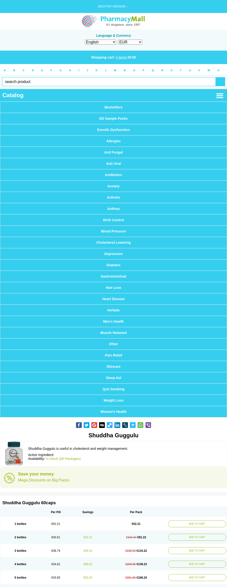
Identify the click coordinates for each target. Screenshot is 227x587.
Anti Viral (113, 164)
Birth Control (113, 220)
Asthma (113, 209)
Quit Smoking (114, 389)
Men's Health (113, 321)
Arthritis (113, 197)
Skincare (113, 366)
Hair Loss (113, 288)
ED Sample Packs (113, 118)
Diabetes (113, 265)
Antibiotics (113, 175)
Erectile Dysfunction (113, 130)
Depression (113, 254)
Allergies (113, 141)
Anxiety (113, 186)
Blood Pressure (113, 231)
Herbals (113, 310)
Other (113, 344)
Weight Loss (114, 400)
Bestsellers (114, 107)
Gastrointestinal (113, 276)
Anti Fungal (113, 152)
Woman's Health (113, 412)
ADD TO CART (197, 523)
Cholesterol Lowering (113, 242)
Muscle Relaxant (113, 333)
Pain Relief (113, 355)
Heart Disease (113, 299)
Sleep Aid (113, 378)
